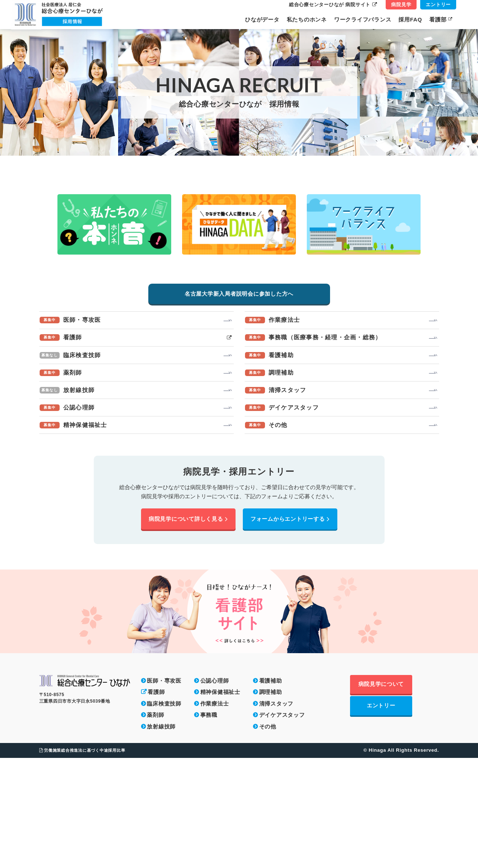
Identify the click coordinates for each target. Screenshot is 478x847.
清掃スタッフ (276, 793)
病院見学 (401, 4)
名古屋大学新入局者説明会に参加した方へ (239, 375)
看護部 (441, 19)
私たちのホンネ (307, 19)
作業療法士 (214, 793)
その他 (267, 815)
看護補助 (270, 770)
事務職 (208, 804)
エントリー (438, 4)
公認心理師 (214, 770)
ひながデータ (262, 19)
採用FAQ (410, 19)
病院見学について (394, 774)
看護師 (156, 781)
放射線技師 (161, 815)
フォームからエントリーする (290, 608)
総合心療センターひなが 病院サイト (333, 4)
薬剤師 (155, 804)
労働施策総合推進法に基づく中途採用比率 (82, 839)
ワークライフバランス (362, 19)
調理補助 (270, 781)
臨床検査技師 (164, 793)
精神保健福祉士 (220, 781)
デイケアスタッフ (282, 804)
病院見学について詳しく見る (188, 608)
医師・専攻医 (164, 770)
